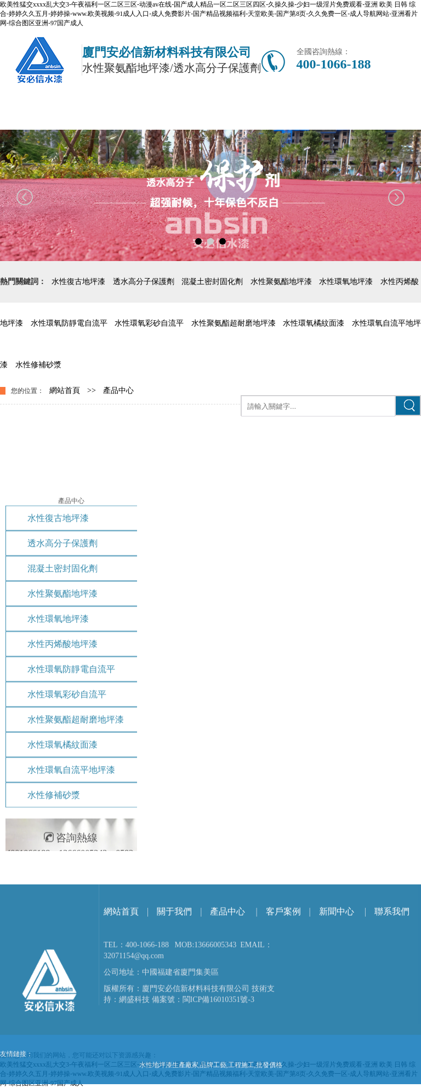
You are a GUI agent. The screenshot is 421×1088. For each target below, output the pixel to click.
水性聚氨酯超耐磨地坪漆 (233, 323)
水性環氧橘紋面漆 (313, 323)
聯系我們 (391, 982)
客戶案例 (283, 982)
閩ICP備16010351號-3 (218, 1070)
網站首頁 (64, 390)
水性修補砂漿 (38, 365)
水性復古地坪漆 (78, 281)
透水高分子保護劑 (143, 281)
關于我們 (174, 982)
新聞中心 (336, 982)
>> (91, 390)
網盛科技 (134, 1070)
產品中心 (118, 390)
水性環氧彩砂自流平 (149, 323)
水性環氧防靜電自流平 (69, 323)
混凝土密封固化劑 (212, 281)
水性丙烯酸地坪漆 (62, 792)
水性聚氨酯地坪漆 (281, 281)
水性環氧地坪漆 (346, 281)
